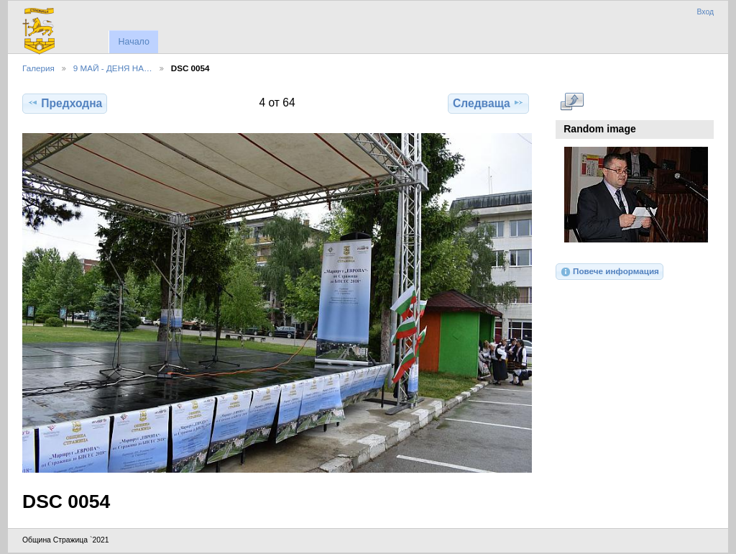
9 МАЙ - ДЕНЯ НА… (112, 68)
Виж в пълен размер (571, 101)
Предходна (64, 102)
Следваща (488, 102)
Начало (133, 42)
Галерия (38, 68)
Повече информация (609, 272)
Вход (705, 12)
